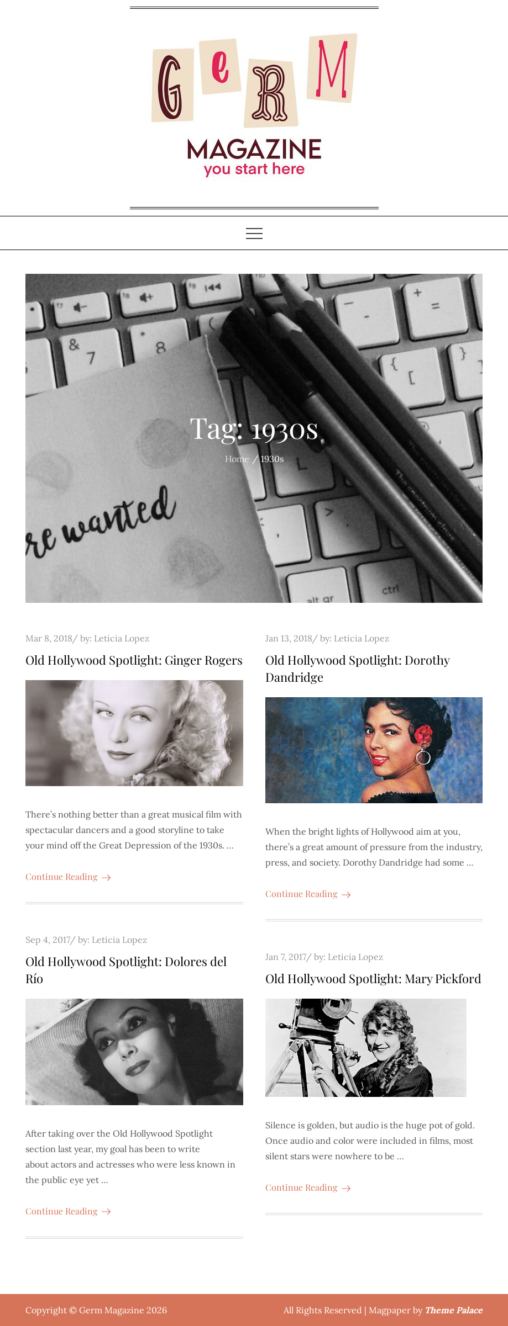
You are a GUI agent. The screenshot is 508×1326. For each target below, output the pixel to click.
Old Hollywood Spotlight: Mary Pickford (373, 978)
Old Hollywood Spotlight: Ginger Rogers (134, 659)
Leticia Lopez (121, 638)
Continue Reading (68, 876)
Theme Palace (454, 1310)
